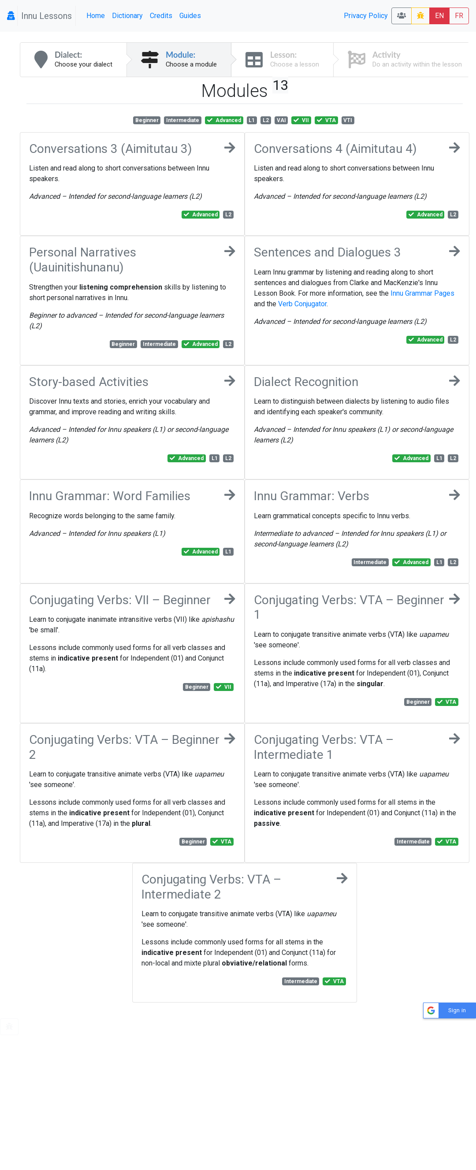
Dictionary (127, 15)
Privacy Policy (366, 15)
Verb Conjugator (302, 304)
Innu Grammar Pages (422, 293)
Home (95, 15)
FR (459, 15)
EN (439, 15)
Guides (190, 15)
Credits (161, 15)
